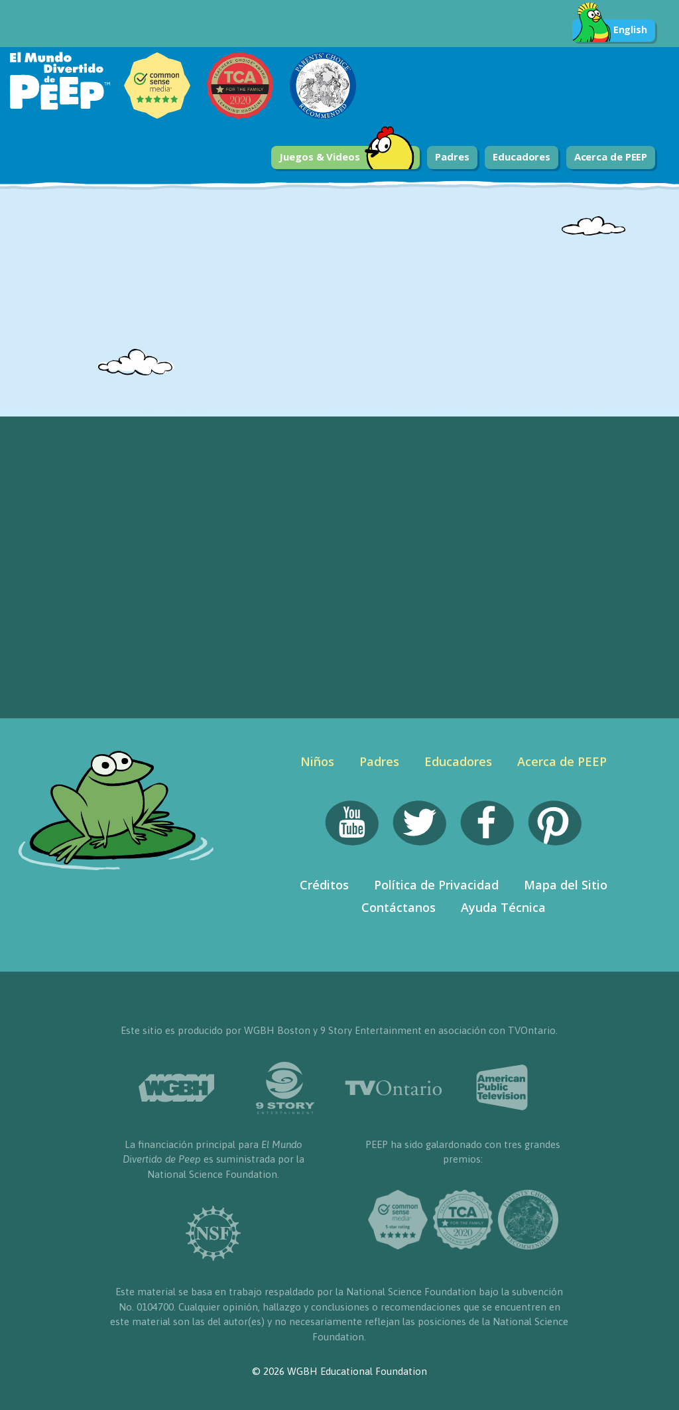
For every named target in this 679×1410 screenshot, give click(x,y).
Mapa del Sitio (565, 885)
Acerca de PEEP (611, 156)
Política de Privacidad (436, 885)
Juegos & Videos (346, 157)
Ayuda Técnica (503, 907)
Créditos (324, 885)
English (609, 30)
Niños (317, 761)
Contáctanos (398, 907)
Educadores (521, 156)
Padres (452, 156)
